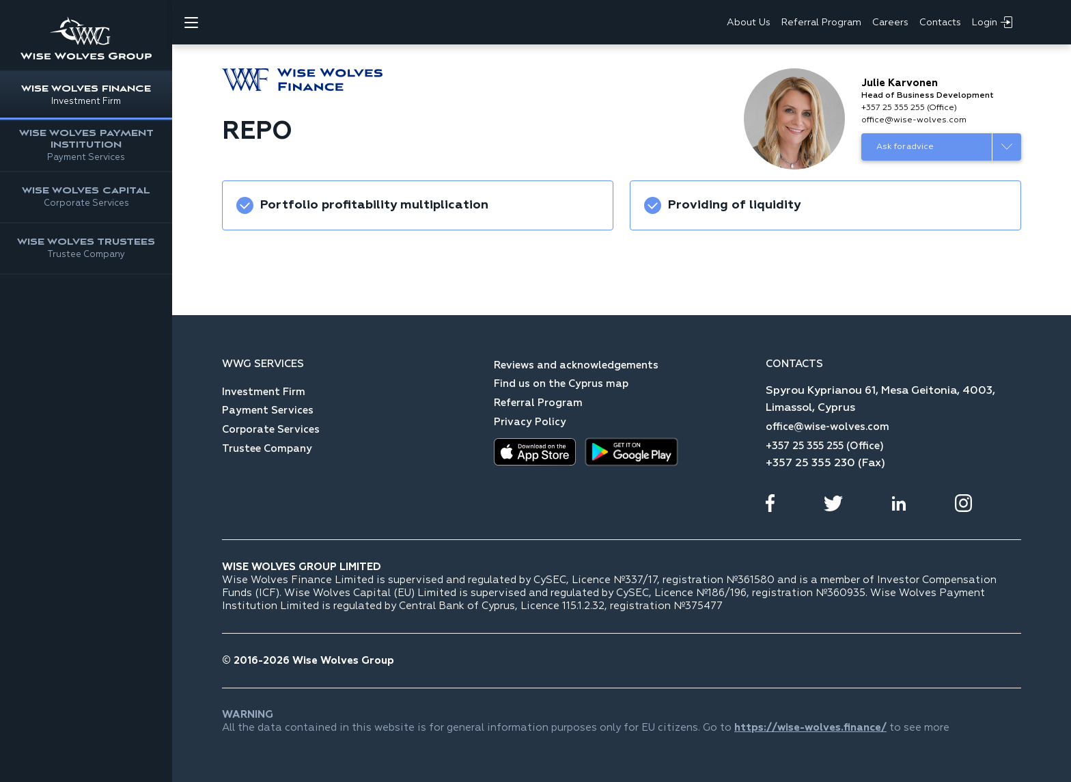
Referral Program (821, 22)
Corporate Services (271, 429)
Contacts (940, 22)
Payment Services (268, 410)
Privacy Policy (530, 422)
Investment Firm (263, 392)
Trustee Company (267, 449)
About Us (748, 22)
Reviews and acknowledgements (576, 365)
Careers (890, 22)
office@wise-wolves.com (913, 120)
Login (992, 22)
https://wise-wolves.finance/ (810, 728)
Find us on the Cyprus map (561, 384)
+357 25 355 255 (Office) (909, 108)
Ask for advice (905, 147)
